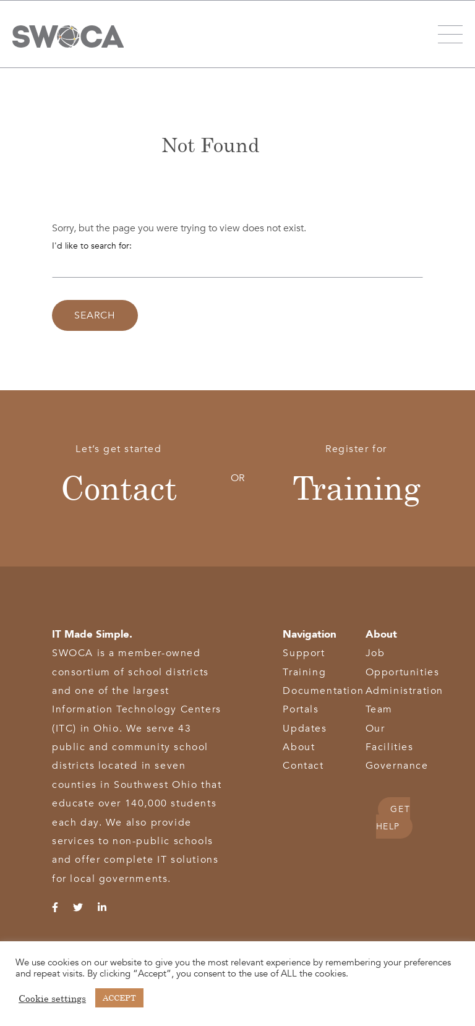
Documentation (323, 691)
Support (304, 653)
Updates (305, 728)
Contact (119, 487)
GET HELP (393, 817)
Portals (301, 709)
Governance (397, 765)
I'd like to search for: (92, 246)
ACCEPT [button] (119, 997)
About (299, 747)
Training (357, 487)
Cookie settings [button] (52, 998)
